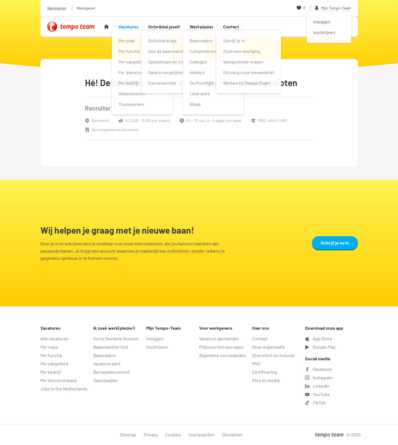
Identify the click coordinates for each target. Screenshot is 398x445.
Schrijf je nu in (335, 242)
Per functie (51, 355)
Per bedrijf (50, 372)
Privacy (151, 434)
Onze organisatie (268, 346)
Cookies (173, 434)
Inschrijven (157, 346)
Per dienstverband (58, 380)
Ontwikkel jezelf (164, 26)
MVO (256, 363)
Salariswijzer (105, 380)
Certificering (264, 372)
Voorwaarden (201, 434)
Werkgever (86, 8)
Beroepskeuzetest (111, 372)
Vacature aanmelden (219, 338)
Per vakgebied (54, 363)
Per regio (49, 346)
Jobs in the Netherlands (63, 388)
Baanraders (104, 355)
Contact (231, 26)
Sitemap (128, 434)
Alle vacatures (54, 338)
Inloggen (154, 338)
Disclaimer (232, 434)
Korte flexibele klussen (115, 338)
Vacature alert (107, 363)
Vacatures (128, 26)
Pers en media (266, 380)
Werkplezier (201, 26)
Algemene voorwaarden (222, 355)
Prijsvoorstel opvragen (221, 346)
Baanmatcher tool (110, 346)
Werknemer (57, 8)
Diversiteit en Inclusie (273, 355)
